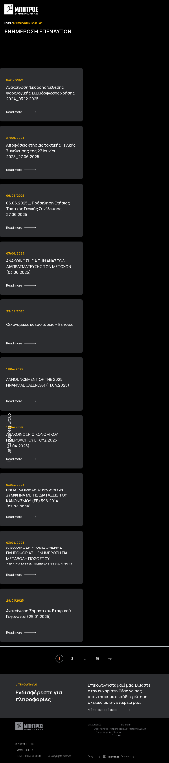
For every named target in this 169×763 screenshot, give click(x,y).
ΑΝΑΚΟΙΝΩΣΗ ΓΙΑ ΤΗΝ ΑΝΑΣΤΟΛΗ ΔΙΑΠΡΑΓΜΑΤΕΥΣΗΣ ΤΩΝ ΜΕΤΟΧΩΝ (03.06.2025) (38, 266)
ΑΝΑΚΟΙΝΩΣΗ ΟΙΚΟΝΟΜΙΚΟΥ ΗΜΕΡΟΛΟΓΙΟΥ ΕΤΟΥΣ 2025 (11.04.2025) (32, 440)
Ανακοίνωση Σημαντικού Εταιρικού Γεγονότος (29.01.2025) (38, 613)
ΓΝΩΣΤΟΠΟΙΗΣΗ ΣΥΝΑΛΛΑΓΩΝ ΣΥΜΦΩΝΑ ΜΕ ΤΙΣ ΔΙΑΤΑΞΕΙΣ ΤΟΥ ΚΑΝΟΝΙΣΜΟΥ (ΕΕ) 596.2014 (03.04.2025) (36, 498)
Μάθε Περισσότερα (102, 710)
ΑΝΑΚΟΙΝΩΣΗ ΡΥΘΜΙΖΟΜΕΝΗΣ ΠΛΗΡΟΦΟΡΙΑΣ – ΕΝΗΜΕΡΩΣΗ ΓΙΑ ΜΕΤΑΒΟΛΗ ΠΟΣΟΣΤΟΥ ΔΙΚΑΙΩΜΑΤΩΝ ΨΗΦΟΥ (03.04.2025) (39, 555)
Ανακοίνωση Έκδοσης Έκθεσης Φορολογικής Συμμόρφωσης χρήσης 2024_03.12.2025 (40, 93)
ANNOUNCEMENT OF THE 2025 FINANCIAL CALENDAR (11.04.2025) (37, 382)
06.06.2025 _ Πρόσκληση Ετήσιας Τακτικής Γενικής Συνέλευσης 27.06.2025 (38, 208)
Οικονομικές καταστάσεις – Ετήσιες (39, 324)
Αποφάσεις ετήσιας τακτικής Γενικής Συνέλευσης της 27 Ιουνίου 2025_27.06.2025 (40, 150)
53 (98, 658)
